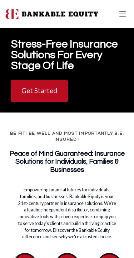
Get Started (39, 90)
